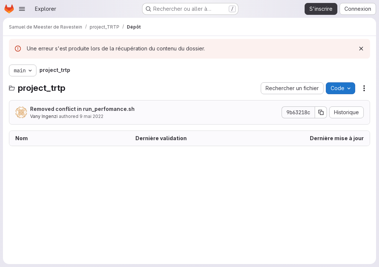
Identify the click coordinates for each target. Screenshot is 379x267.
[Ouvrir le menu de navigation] (22, 9)
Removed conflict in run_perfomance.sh (82, 109)
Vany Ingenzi (44, 116)
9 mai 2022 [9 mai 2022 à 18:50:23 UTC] (91, 116)
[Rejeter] (361, 48)
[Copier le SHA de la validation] (321, 112)
